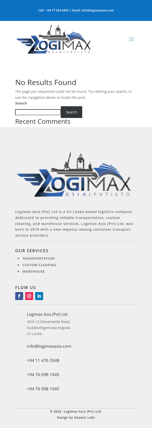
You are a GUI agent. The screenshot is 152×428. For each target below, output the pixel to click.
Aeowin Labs (84, 417)
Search (21, 103)
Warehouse (33, 271)
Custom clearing (39, 265)
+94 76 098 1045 (43, 389)
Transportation (38, 258)
